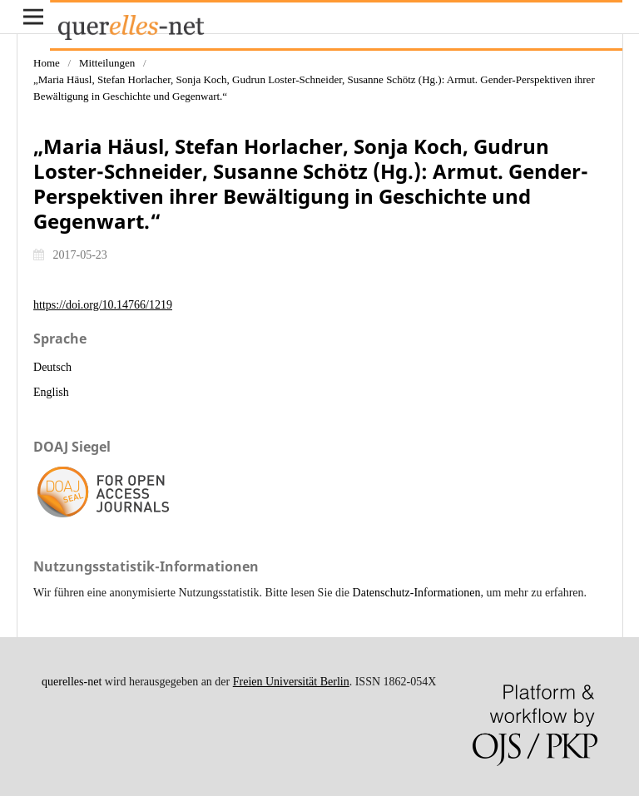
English (51, 392)
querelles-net (72, 681)
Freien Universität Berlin (291, 681)
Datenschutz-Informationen (417, 592)
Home (46, 63)
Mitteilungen (107, 63)
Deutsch (52, 367)
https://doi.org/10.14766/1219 (102, 305)
